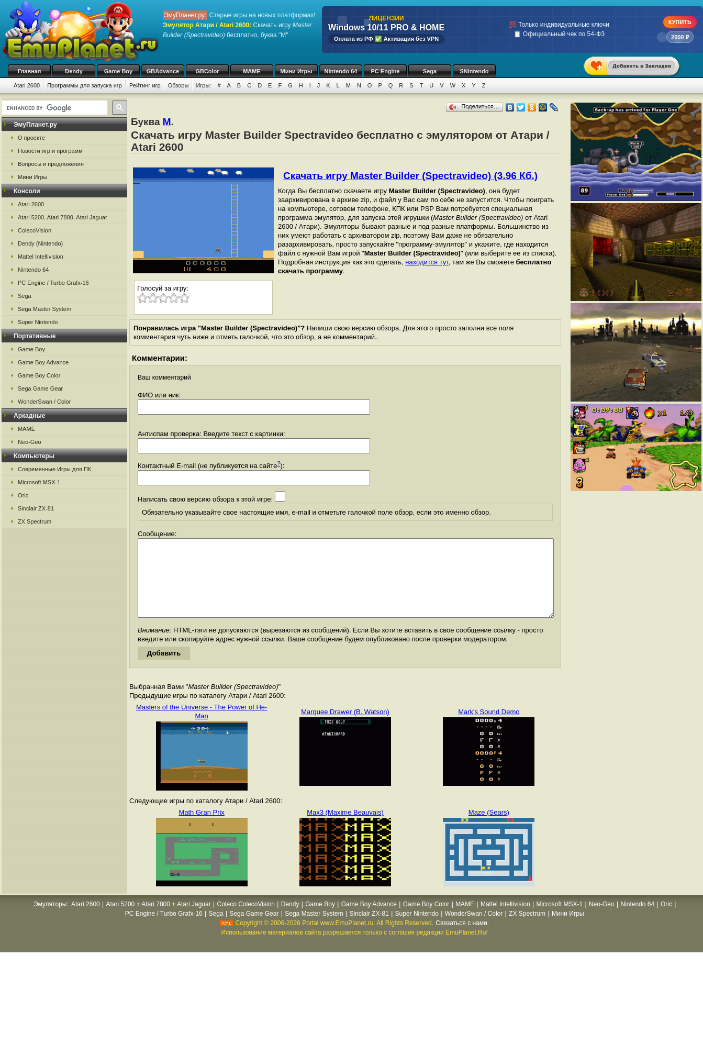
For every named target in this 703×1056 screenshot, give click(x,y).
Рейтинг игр (145, 85)
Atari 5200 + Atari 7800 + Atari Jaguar (158, 920)
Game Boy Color (39, 375)
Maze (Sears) (488, 828)
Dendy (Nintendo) (40, 243)
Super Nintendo (38, 322)
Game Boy (118, 71)
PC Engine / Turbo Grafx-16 (53, 283)
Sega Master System (44, 309)
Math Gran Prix (201, 828)
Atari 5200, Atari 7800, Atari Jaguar (62, 217)
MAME (252, 71)
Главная (29, 71)
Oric (23, 495)
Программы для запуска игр (84, 85)
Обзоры (178, 85)
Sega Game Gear (40, 388)
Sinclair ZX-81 (36, 508)
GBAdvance (163, 71)
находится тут (427, 262)
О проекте (31, 138)
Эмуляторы (50, 920)
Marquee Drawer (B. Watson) (345, 727)
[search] (54, 108)
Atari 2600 (27, 85)
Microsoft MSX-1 (39, 482)
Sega (430, 71)
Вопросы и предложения (51, 164)
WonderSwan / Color (44, 401)
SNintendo (474, 71)
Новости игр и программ (50, 151)
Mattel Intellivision (40, 256)
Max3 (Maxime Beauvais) (345, 828)
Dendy (74, 71)
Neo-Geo (29, 442)
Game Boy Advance (43, 362)
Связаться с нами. (462, 938)
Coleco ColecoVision (246, 920)
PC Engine (385, 71)
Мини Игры (297, 71)
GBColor (207, 71)
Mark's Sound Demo (488, 727)
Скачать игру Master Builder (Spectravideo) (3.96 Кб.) (410, 175)
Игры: (203, 85)
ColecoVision (34, 230)
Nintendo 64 (341, 71)
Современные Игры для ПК (54, 469)
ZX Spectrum (34, 521)
